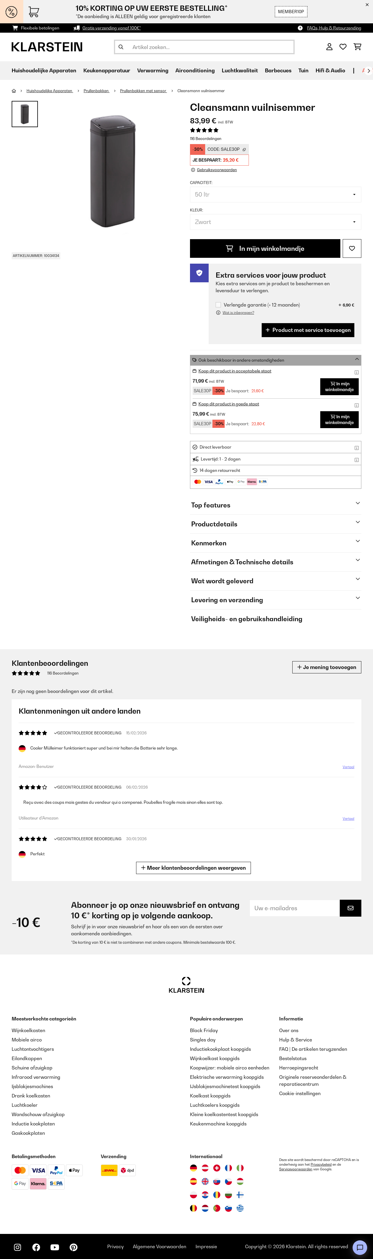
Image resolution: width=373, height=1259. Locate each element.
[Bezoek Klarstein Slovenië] (228, 1208)
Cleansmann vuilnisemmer (201, 90)
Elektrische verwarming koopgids (227, 1077)
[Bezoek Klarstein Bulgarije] (228, 1194)
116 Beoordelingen (205, 138)
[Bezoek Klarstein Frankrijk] (228, 1168)
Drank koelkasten (31, 1096)
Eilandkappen (27, 1058)
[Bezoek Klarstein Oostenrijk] (205, 1168)
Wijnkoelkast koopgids (215, 1058)
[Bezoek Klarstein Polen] (193, 1194)
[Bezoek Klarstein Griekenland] (240, 1208)
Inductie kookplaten (33, 1124)
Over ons (288, 1030)
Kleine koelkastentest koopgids (224, 1114)
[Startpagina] (19, 90)
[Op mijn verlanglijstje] (352, 248)
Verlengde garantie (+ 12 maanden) (262, 305)
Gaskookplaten (28, 1133)
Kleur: (196, 210)
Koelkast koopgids (210, 1096)
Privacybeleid (321, 1164)
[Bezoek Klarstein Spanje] (193, 1181)
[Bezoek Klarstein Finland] (240, 1194)
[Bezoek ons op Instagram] (17, 1247)
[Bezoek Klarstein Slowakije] (216, 1181)
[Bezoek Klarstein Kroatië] (205, 1194)
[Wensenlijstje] (342, 47)
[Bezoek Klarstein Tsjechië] (228, 1181)
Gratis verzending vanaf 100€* (111, 27)
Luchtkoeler (25, 1105)
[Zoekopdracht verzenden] (121, 46)
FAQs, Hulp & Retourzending (334, 27)
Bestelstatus (293, 1058)
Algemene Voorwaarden (159, 1246)
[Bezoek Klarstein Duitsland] (193, 1168)
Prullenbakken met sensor (143, 90)
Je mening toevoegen (326, 667)
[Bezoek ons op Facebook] (36, 1247)
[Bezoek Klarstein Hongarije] (240, 1181)
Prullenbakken (97, 90)
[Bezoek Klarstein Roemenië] (216, 1194)
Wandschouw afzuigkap (38, 1114)
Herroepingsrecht (298, 1068)
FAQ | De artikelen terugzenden (313, 1049)
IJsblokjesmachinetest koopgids (225, 1086)
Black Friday (204, 1030)
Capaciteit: (201, 182)
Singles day (202, 1040)
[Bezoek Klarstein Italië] (240, 1168)
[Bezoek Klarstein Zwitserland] (216, 1168)
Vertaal (348, 767)
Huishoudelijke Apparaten (50, 90)
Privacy (115, 1246)
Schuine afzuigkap (32, 1068)
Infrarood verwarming (36, 1077)
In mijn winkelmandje (265, 248)
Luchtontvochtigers (33, 1049)
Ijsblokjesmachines (32, 1086)
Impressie (206, 1246)
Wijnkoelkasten (28, 1030)
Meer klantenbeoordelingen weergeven (193, 868)
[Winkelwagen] (357, 47)
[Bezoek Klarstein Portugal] (216, 1208)
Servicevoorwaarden (295, 1169)
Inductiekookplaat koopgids (220, 1049)
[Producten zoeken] (204, 47)
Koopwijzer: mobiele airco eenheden (229, 1068)
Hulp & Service (295, 1040)
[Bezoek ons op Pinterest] (73, 1247)
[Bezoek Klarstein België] (193, 1208)
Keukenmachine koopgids (218, 1124)
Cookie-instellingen (300, 1093)
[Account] (329, 47)
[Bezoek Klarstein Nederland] (205, 1208)
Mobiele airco (27, 1040)
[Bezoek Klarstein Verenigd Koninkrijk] (205, 1181)
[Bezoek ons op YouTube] (55, 1247)
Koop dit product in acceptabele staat (234, 370)
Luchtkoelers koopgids (215, 1105)
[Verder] (368, 70)
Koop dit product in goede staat (228, 403)
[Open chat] (360, 1247)
